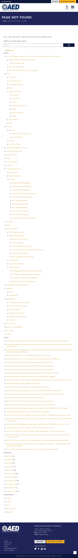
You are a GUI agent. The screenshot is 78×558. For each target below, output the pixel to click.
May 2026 (9, 463)
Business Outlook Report (20, 239)
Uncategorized (11, 508)
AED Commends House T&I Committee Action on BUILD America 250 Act (30, 428)
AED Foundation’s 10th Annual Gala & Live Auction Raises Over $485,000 (29, 369)
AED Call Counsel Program (18, 306)
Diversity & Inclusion (16, 84)
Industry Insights (12, 228)
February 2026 (11, 473)
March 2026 (10, 470)
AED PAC (12, 130)
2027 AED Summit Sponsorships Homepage (23, 70)
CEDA (8, 158)
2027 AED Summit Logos (17, 67)
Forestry (14, 102)
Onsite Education (14, 176)
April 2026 (9, 466)
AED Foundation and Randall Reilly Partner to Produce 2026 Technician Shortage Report (35, 394)
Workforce (9, 512)
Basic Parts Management (19, 200)
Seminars (12, 179)
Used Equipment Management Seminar (24, 218)
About (8, 74)
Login (55, 1)
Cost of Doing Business (16, 264)
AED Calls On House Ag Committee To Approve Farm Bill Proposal (27, 387)
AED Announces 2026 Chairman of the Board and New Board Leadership (29, 366)
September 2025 (11, 491)
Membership (10, 299)
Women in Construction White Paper (24, 281)
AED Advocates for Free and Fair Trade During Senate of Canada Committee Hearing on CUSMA (37, 440)
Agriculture (15, 95)
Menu (73, 7)
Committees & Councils (16, 313)
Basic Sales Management (19, 207)
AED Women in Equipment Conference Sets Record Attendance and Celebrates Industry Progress (37, 341)
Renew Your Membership (14, 327)
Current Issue (13, 295)
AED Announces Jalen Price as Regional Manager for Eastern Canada (28, 355)
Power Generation (17, 112)
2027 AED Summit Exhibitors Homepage (22, 60)
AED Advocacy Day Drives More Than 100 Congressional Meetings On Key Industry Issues (35, 431)
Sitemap (9, 334)
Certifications (13, 172)
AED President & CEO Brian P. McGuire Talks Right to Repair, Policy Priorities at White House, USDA (39, 380)
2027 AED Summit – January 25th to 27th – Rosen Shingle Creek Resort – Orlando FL (33, 56)
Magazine (9, 288)
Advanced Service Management (22, 197)
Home (4, 21)
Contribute (9, 221)
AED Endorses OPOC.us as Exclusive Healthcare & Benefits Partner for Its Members (33, 359)
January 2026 (10, 477)
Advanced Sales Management (21, 190)
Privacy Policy (10, 323)
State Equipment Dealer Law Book (23, 257)
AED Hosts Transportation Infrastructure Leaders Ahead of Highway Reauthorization (33, 390)
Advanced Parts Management (21, 183)
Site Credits (10, 330)
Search (67, 7)
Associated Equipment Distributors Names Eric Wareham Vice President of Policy (32, 449)
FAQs (10, 88)
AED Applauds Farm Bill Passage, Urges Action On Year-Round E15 (28, 412)
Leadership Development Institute (17, 285)
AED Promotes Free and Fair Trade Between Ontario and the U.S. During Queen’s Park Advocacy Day (38, 415)
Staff (10, 123)
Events (6, 546)
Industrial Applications (19, 105)
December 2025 (11, 480)
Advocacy (9, 126)
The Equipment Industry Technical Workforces (27, 271)
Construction (16, 98)
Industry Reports (14, 267)
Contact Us (9, 50)
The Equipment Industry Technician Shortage (26, 274)
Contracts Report (17, 243)
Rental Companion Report (20, 253)
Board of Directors (15, 81)
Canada (11, 140)
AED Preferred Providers (14, 151)
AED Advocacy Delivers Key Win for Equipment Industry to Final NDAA (29, 362)
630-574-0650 (6, 2)
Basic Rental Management (20, 204)
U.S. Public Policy (14, 144)
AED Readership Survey (16, 232)
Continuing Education (13, 169)
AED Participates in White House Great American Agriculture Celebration (30, 401)
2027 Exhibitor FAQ (18, 63)
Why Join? (12, 320)
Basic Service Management (20, 211)
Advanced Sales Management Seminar (24, 193)
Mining (14, 109)
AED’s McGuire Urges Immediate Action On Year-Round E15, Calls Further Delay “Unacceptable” (37, 408)
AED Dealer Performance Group (16, 148)
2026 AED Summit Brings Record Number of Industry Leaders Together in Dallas (32, 373)
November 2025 (11, 484)
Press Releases (13, 119)
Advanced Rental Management (21, 186)
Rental (14, 116)
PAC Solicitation (17, 137)
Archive (11, 292)
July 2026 (9, 456)
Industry (9, 501)
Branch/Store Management (20, 214)
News (8, 505)
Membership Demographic (17, 316)
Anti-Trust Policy (11, 155)
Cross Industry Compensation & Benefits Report (27, 250)
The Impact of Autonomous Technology (24, 278)
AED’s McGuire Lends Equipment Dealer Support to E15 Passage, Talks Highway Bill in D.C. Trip (37, 424)
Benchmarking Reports (16, 235)
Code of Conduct (11, 162)
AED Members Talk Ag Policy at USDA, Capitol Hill (22, 383)
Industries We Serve (15, 91)
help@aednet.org (43, 534)
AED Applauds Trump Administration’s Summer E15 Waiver (25, 397)
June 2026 (9, 459)
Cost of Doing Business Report (22, 246)
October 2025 (10, 488)
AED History (13, 77)
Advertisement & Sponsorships (19, 302)
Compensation (14, 260)
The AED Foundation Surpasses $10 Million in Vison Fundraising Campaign (30, 376)
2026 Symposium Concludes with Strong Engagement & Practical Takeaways (30, 404)
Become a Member (68, 1)
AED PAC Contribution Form (21, 133)
